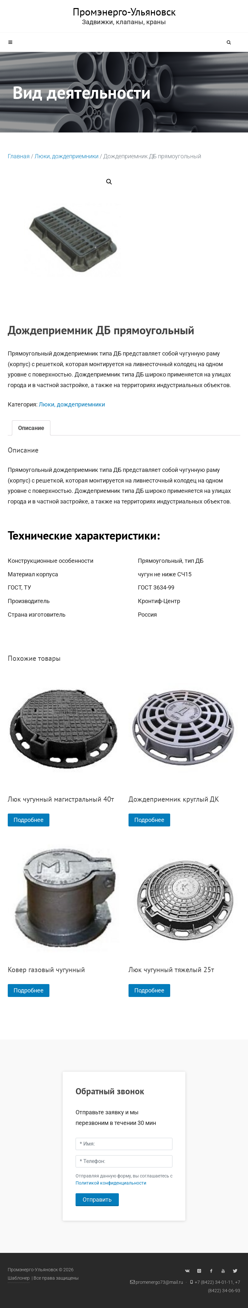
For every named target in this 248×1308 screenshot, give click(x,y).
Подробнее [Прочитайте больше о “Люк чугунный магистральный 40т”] (29, 819)
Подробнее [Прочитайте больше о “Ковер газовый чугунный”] (29, 990)
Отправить (97, 1199)
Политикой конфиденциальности (111, 1183)
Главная (19, 156)
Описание (31, 428)
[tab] (31, 427)
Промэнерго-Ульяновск (124, 11)
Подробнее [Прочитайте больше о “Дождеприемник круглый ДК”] (149, 819)
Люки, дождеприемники (66, 156)
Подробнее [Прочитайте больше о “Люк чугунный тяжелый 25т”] (149, 990)
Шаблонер (19, 1278)
